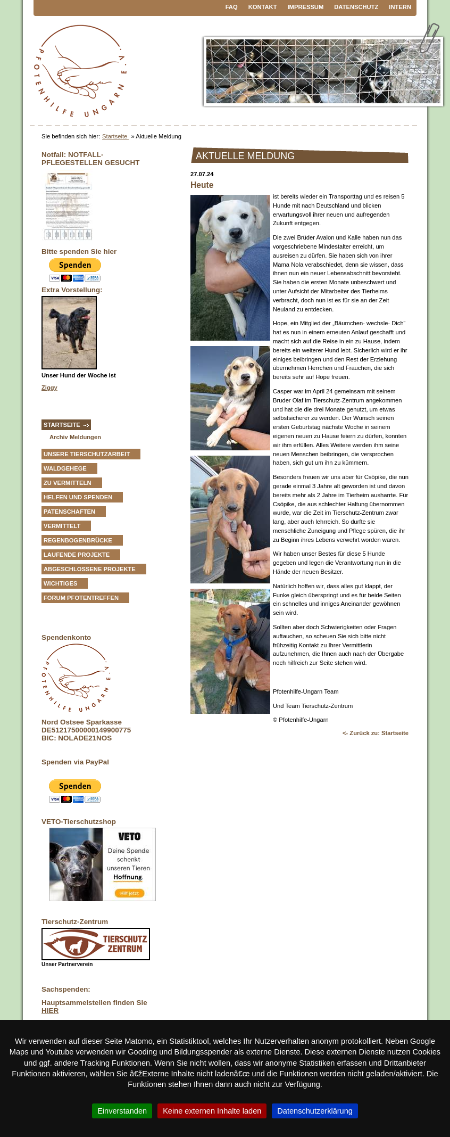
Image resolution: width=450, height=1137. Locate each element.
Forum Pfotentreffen (81, 598)
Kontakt (262, 7)
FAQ (232, 7)
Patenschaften (69, 511)
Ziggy (49, 387)
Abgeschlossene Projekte (90, 569)
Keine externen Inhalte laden (212, 1111)
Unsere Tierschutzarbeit (87, 454)
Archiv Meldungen (75, 437)
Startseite (115, 136)
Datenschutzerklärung (315, 1111)
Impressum (306, 7)
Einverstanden (122, 1111)
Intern (400, 7)
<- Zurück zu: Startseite (376, 733)
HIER (50, 1011)
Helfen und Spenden (78, 497)
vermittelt (62, 526)
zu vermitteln (67, 483)
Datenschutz (356, 7)
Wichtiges (60, 583)
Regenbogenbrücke (78, 540)
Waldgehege (65, 468)
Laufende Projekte (77, 554)
